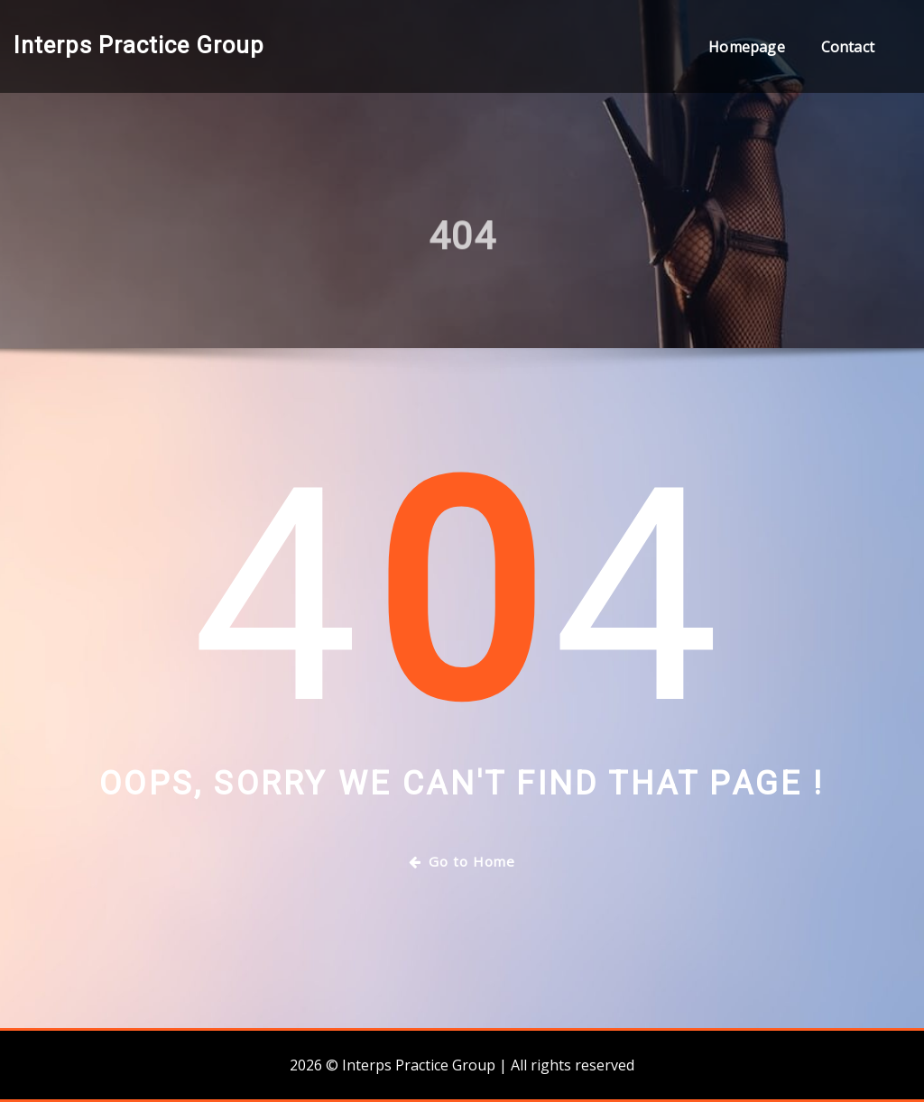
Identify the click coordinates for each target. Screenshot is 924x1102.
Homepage (746, 47)
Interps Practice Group (139, 45)
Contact (847, 47)
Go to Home (462, 861)
